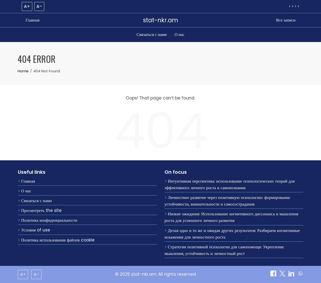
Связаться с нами (152, 34)
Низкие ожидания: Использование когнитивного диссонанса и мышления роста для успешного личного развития (232, 217)
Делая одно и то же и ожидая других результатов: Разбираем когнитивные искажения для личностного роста (232, 234)
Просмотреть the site (41, 210)
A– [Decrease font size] (39, 6)
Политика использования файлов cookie (58, 240)
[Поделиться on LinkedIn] (292, 275)
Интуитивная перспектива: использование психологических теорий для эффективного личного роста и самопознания (230, 184)
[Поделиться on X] (283, 275)
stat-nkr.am (160, 20)
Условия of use (35, 230)
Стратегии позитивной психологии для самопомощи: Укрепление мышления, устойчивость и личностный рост (224, 250)
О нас (179, 34)
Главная (33, 20)
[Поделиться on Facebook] (273, 275)
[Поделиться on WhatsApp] (300, 275)
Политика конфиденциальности (49, 220)
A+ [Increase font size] (27, 6)
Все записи (286, 20)
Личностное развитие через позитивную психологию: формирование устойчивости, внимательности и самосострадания (227, 201)
